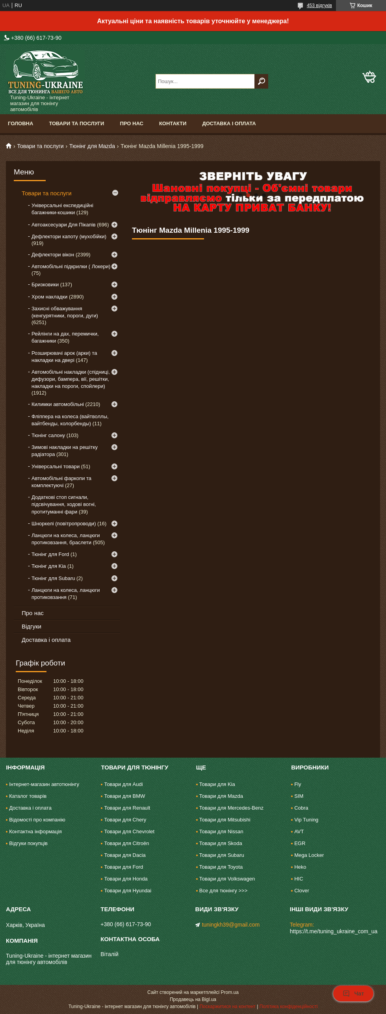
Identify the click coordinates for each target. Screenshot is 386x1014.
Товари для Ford (123, 867)
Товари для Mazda (221, 796)
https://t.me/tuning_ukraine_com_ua (334, 931)
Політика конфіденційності (289, 1006)
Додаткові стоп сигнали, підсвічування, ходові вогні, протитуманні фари (64, 504)
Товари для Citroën (126, 843)
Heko (300, 867)
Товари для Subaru (221, 855)
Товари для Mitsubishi (225, 820)
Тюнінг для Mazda (92, 146)
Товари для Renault (127, 808)
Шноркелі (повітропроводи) (64, 523)
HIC (298, 879)
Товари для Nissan (221, 831)
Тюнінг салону (48, 435)
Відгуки (31, 626)
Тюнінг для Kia (49, 566)
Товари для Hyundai (127, 891)
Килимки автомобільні (58, 404)
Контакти (173, 123)
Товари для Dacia (124, 855)
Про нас (131, 123)
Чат (353, 993)
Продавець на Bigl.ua (193, 999)
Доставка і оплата (229, 123)
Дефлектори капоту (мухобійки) (69, 236)
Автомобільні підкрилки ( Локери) (71, 266)
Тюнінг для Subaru (53, 578)
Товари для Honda (125, 879)
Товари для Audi (123, 784)
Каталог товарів (27, 796)
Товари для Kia (217, 784)
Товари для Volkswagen (227, 879)
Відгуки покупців (28, 843)
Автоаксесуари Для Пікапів (64, 225)
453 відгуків (319, 5)
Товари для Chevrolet (129, 831)
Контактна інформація (35, 831)
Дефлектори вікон (53, 255)
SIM (298, 796)
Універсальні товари (56, 466)
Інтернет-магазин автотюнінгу (44, 784)
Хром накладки (49, 297)
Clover (301, 891)
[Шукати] (261, 81)
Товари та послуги (76, 123)
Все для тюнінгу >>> (223, 891)
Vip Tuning (306, 820)
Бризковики (45, 284)
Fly (297, 784)
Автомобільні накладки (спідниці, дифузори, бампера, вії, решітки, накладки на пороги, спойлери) (71, 379)
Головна (20, 123)
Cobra (301, 808)
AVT (299, 831)
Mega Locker (309, 855)
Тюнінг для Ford (50, 554)
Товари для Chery (125, 820)
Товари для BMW (124, 796)
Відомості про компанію (37, 820)
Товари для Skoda (220, 843)
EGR (299, 843)
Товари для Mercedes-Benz (231, 808)
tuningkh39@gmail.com (231, 924)
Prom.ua (230, 992)
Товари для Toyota (221, 867)
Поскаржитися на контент (227, 1006)
